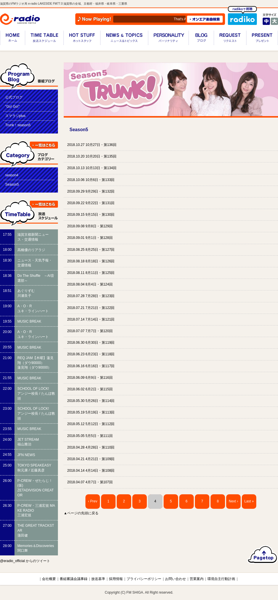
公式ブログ (14, 97)
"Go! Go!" (12, 107)
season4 (11, 175)
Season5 (12, 184)
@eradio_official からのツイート (25, 561)
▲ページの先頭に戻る (81, 513)
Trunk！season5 (18, 125)
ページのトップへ (262, 554)
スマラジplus (15, 116)
